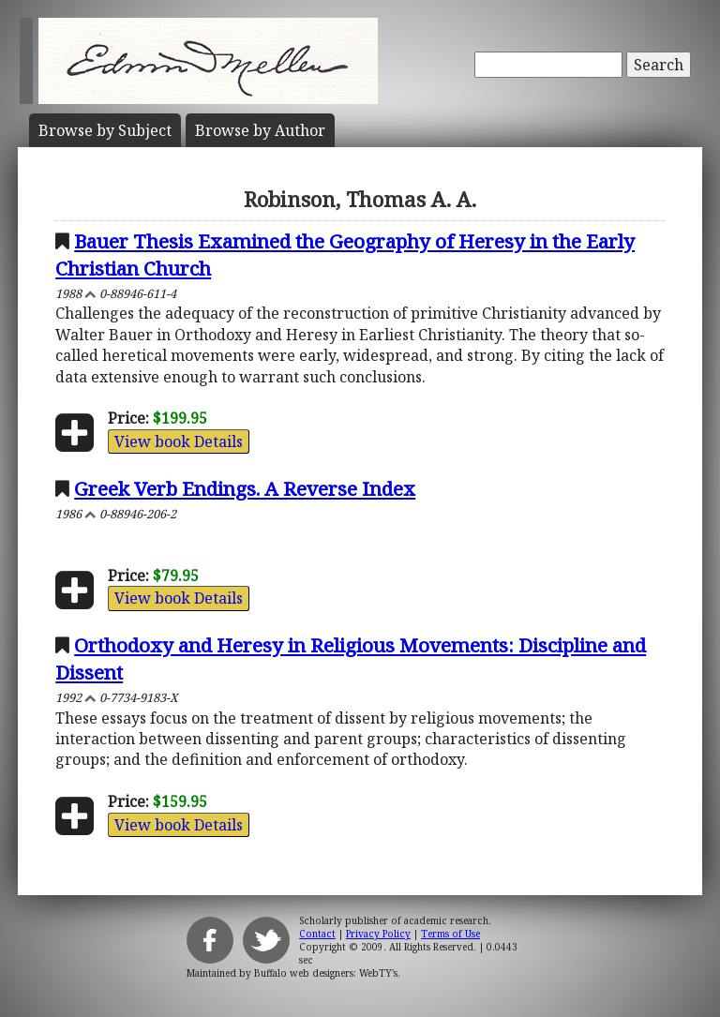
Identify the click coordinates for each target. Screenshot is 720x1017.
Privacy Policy (378, 933)
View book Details (178, 441)
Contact (317, 933)
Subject (105, 130)
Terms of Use (450, 933)
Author (260, 130)
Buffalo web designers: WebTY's (326, 973)
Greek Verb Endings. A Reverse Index (244, 488)
